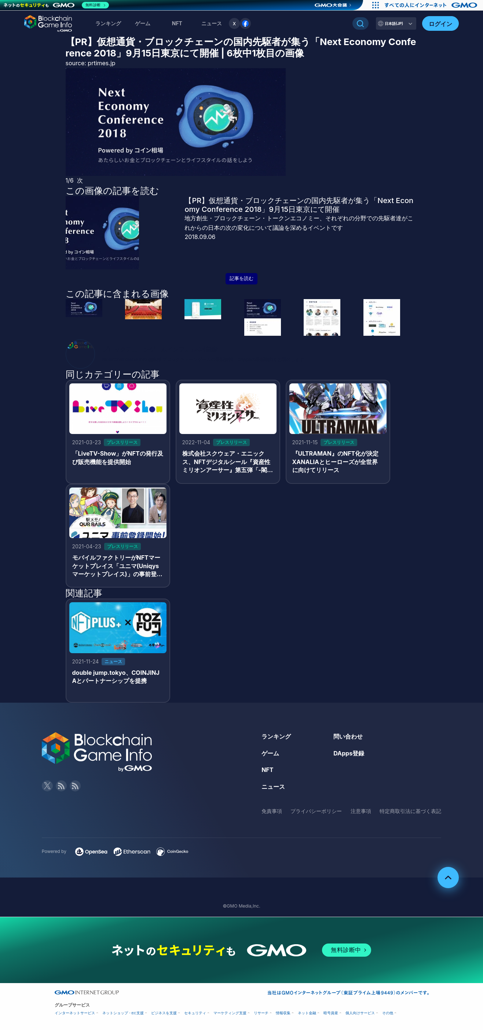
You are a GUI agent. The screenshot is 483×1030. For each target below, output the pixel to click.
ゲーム (142, 23)
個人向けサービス (360, 1013)
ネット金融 (307, 1013)
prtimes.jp (101, 63)
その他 (387, 1013)
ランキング (108, 23)
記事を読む (241, 278)
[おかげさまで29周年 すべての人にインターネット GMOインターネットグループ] (432, 5)
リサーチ (261, 1013)
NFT (177, 23)
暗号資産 (330, 1013)
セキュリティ (195, 1013)
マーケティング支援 (229, 1013)
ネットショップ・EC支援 (123, 1013)
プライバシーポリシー (316, 811)
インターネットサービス (75, 1013)
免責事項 (271, 811)
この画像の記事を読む (112, 190)
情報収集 (283, 1013)
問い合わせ (348, 736)
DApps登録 (348, 753)
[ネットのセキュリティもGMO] (56, 5)
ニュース (273, 786)
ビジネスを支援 (164, 1013)
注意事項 (361, 811)
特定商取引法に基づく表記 (410, 811)
